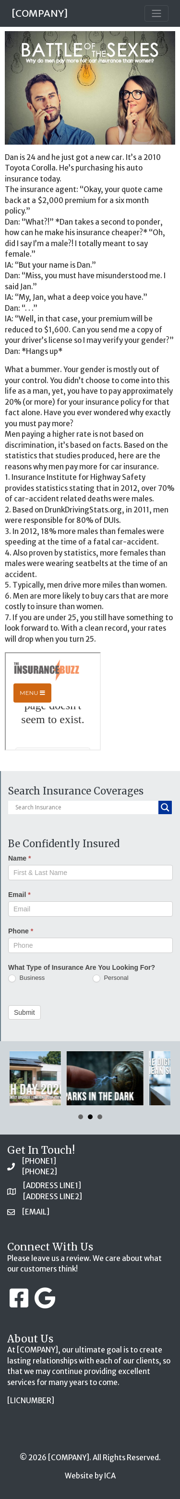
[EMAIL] (35, 1211)
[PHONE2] (39, 1171)
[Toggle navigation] (156, 13)
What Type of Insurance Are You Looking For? (81, 967)
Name (19, 858)
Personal (111, 978)
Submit (24, 1012)
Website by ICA (90, 1475)
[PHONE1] (39, 1161)
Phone (20, 931)
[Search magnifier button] (165, 807)
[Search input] (85, 807)
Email (19, 894)
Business (26, 978)
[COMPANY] (40, 13)
